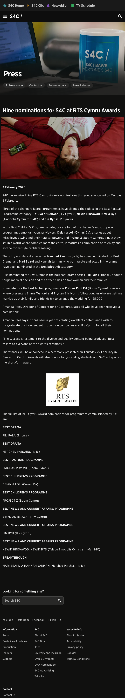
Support (7, 658)
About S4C (41, 635)
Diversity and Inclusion (48, 653)
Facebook (38, 619)
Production (9, 647)
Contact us (8, 695)
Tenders (7, 653)
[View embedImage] (62, 147)
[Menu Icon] (4, 16)
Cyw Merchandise (45, 664)
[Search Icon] (120, 16)
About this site (75, 635)
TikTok (52, 619)
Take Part (40, 676)
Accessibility (74, 641)
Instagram (23, 619)
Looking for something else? (23, 591)
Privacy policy (75, 647)
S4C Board (41, 641)
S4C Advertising (44, 670)
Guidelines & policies (14, 641)
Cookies (71, 653)
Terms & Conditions (78, 658)
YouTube (7, 619)
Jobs (37, 647)
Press (5, 635)
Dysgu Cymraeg (44, 658)
